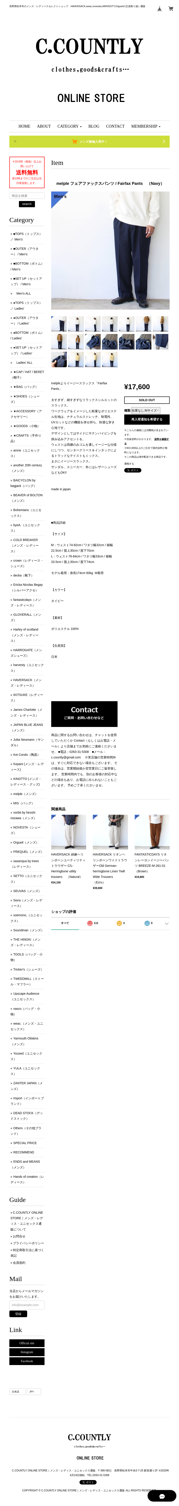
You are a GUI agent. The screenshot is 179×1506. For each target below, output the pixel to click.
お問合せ (19, 1236)
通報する (129, 463)
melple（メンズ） (25, 794)
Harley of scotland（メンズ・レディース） (24, 635)
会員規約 (19, 1262)
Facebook (27, 1361)
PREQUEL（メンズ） (28, 852)
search (27, 204)
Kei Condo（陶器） (26, 754)
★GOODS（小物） (26, 426)
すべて (65, 923)
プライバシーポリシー (28, 1243)
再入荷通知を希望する (147, 419)
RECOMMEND (23, 1152)
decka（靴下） (23, 575)
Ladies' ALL (23, 362)
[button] (69, 126)
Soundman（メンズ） (28, 930)
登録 (18, 1314)
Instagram (27, 1352)
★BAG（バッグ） (26, 387)
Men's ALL (22, 293)
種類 (127, 410)
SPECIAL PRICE (25, 1143)
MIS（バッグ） (24, 803)
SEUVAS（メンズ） (27, 891)
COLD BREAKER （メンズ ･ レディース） (24, 545)
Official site (27, 1343)
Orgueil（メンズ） (26, 842)
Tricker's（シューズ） (28, 969)
